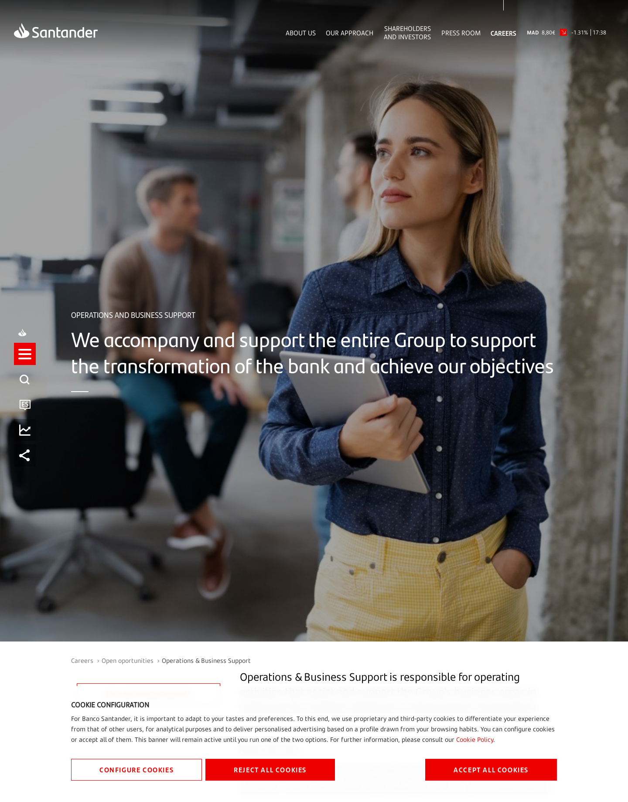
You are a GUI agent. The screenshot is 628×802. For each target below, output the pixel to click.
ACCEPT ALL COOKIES (491, 769)
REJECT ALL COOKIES (270, 769)
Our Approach (349, 33)
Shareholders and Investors (407, 32)
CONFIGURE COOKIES (136, 769)
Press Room (461, 33)
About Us (301, 33)
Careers (503, 33)
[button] (25, 363)
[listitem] (25, 388)
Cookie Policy (474, 739)
